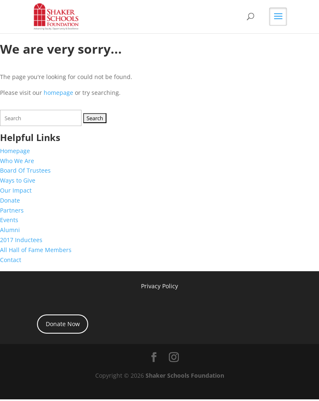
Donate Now (63, 324)
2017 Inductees (21, 240)
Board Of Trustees (25, 170)
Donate (10, 200)
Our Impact (16, 190)
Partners (12, 210)
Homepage (15, 151)
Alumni (10, 230)
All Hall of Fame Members (36, 250)
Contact (10, 260)
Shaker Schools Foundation (185, 375)
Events (9, 220)
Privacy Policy (159, 286)
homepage (58, 93)
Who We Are (17, 161)
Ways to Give (17, 180)
